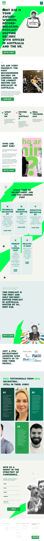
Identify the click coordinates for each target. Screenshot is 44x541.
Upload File (6, 503)
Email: (5, 488)
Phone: (5, 492)
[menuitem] (19, 526)
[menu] (41, 3)
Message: (6, 496)
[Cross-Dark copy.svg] (7, 207)
